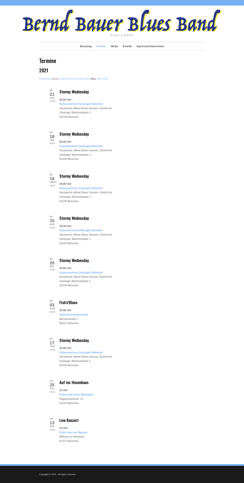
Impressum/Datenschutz (150, 46)
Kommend (44, 78)
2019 (105, 78)
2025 (69, 78)
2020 (99, 78)
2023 (81, 78)
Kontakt (127, 46)
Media (114, 46)
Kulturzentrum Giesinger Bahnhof (81, 103)
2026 (63, 78)
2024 (75, 78)
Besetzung (86, 46)
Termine (101, 46)
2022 (87, 78)
